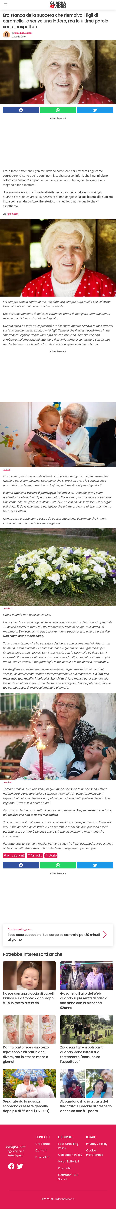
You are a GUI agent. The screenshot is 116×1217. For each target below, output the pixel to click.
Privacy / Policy (96, 1144)
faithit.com (12, 213)
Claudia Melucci (23, 33)
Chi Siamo (42, 1144)
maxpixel (7, 608)
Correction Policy (70, 1155)
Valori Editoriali (68, 1161)
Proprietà (64, 1168)
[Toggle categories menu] (5, 5)
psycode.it (42, 1157)
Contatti (41, 1150)
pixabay (6, 469)
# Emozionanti (14, 855)
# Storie (51, 855)
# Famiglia (34, 855)
